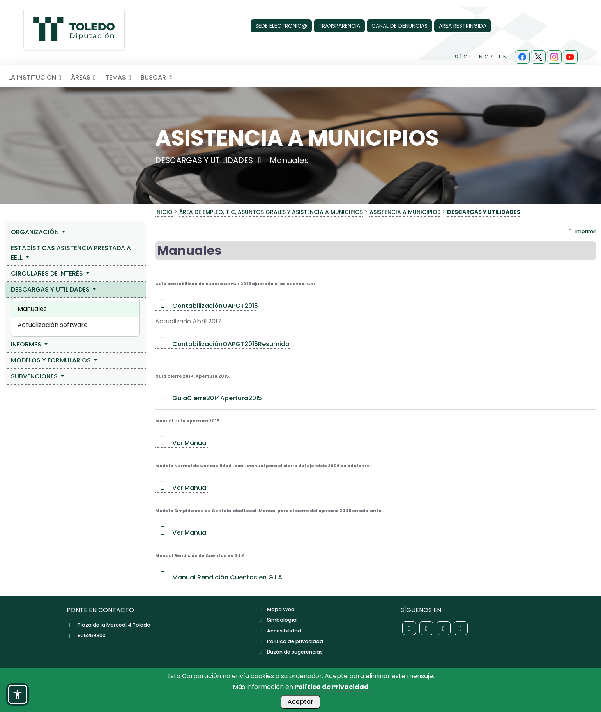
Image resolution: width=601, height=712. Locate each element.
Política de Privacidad (332, 686)
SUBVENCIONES (35, 376)
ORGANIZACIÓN (35, 232)
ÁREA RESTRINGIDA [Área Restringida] (462, 26)
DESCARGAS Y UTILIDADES (51, 289)
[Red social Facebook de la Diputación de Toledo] (409, 628)
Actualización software (53, 324)
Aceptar (300, 701)
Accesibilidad (279, 630)
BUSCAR (157, 77)
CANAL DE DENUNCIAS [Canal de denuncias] (399, 26)
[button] (17, 694)
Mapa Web (276, 609)
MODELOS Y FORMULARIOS (51, 360)
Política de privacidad (290, 641)
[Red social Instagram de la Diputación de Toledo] (444, 628)
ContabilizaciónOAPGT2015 (206, 305)
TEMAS (119, 77)
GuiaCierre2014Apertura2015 (208, 398)
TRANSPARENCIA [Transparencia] (339, 26)
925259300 (86, 635)
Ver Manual (181, 442)
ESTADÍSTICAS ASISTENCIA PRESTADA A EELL (71, 253)
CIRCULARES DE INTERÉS (48, 273)
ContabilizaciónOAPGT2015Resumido (222, 343)
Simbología (277, 620)
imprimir (581, 231)
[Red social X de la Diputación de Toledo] (426, 628)
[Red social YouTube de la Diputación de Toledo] (461, 628)
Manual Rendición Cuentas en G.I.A (218, 577)
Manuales (32, 308)
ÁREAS (84, 77)
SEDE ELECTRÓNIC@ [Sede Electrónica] (281, 26)
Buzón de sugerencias (290, 651)
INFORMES (27, 344)
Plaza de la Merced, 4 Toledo (108, 625)
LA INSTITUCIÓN (36, 77)
